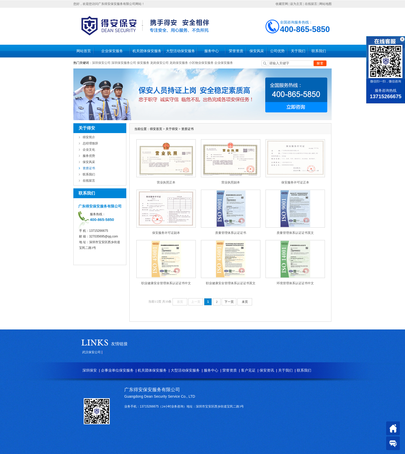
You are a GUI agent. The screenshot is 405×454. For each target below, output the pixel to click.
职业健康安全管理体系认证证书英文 (230, 283)
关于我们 (298, 51)
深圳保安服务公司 (123, 63)
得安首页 (156, 129)
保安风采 (257, 51)
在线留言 (311, 4)
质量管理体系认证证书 (230, 233)
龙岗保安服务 (178, 63)
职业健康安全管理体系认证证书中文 (166, 283)
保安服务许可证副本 (166, 233)
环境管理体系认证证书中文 (295, 283)
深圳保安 (89, 370)
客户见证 (248, 370)
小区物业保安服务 (201, 63)
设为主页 (296, 4)
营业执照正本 (166, 182)
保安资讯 (267, 370)
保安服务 (143, 63)
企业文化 (89, 149)
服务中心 (211, 51)
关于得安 (172, 129)
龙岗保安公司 (159, 63)
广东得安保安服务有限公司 (152, 389)
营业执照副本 (230, 182)
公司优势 (277, 51)
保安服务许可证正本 (295, 182)
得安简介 (89, 137)
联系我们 (318, 51)
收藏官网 (282, 4)
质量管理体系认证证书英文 (295, 233)
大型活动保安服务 (180, 51)
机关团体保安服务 (147, 51)
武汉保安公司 (91, 352)
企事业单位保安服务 (117, 370)
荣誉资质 (236, 51)
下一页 (229, 302)
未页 (245, 302)
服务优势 (89, 155)
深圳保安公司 (101, 63)
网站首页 (83, 51)
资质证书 (89, 168)
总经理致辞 (90, 143)
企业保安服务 (112, 51)
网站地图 (325, 4)
